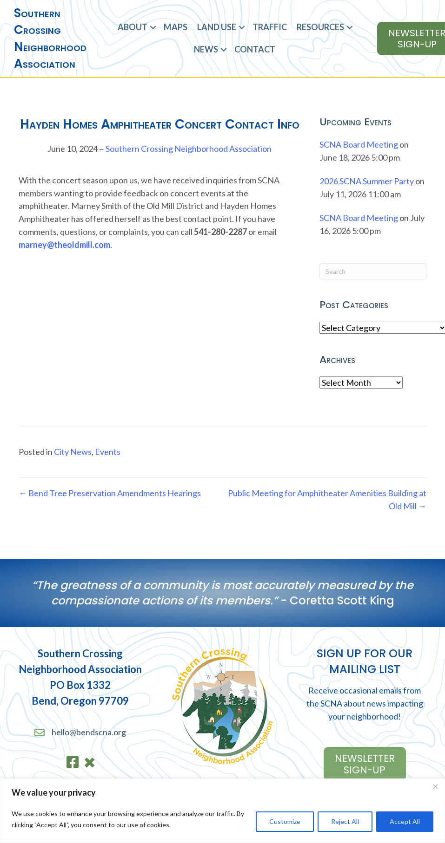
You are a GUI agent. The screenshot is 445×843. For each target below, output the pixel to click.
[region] (222, 810)
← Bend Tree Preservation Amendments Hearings (110, 493)
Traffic (269, 27)
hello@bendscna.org (89, 732)
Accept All (405, 821)
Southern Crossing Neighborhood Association (189, 148)
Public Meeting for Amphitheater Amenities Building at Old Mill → (327, 499)
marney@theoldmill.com (64, 245)
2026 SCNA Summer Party (366, 181)
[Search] (372, 271)
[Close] (435, 786)
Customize (284, 821)
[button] (153, 27)
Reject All (345, 821)
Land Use (216, 27)
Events (107, 452)
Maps (175, 27)
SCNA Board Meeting (358, 144)
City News (73, 452)
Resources (320, 27)
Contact (254, 49)
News (206, 49)
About (132, 27)
